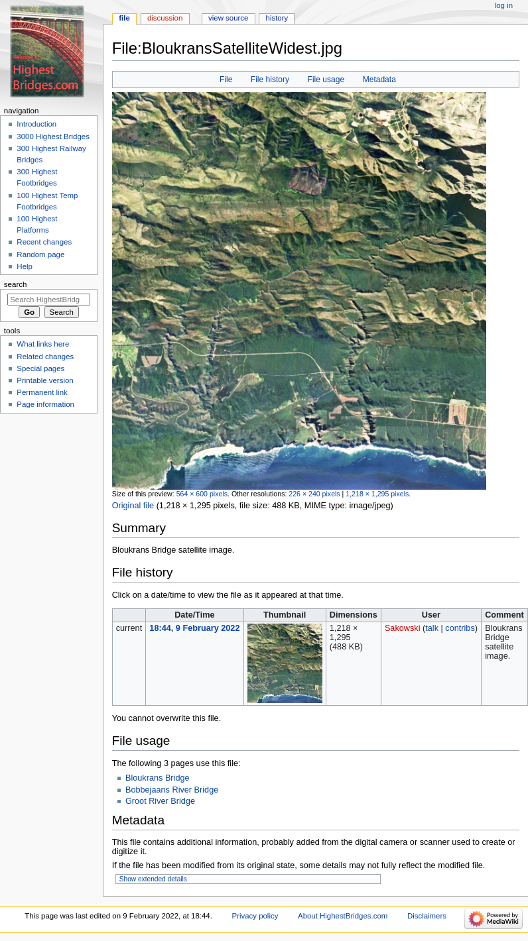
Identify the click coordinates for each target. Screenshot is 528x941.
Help (25, 266)
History (277, 18)
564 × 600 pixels (202, 494)
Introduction (36, 124)
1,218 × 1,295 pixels (377, 494)
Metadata (379, 79)
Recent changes (44, 242)
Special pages (40, 368)
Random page (40, 254)
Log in (504, 5)
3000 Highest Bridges (53, 136)
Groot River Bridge (160, 801)
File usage (326, 79)
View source (228, 18)
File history (270, 79)
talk (431, 628)
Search (15, 284)
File (226, 79)
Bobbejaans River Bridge (171, 790)
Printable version (45, 380)
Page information (45, 404)
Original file (133, 505)
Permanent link (42, 392)
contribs (459, 628)
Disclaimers (426, 916)
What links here (43, 344)
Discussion (164, 18)
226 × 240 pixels (314, 494)
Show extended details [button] (153, 879)
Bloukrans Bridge (157, 778)
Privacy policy (255, 916)
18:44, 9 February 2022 (194, 628)
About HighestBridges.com (342, 916)
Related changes (45, 356)
